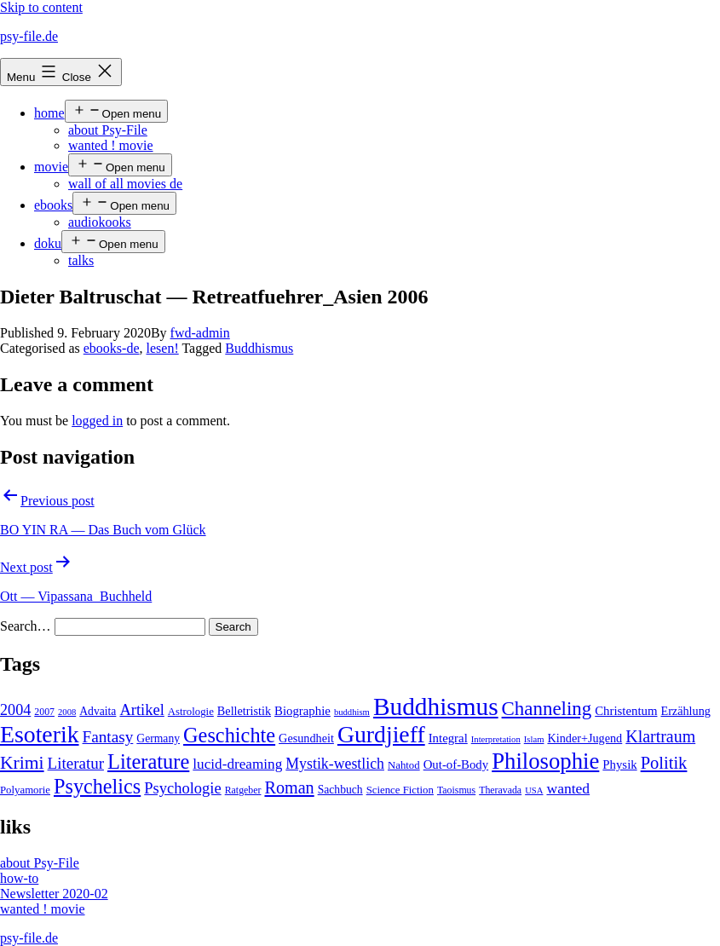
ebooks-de (112, 348)
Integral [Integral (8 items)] (448, 738)
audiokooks (99, 222)
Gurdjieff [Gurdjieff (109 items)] (381, 734)
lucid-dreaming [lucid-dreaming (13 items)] (237, 764)
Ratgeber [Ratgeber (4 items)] (243, 790)
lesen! (163, 348)
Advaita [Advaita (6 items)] (97, 711)
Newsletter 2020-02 (54, 893)
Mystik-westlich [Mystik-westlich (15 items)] (334, 763)
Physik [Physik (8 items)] (619, 764)
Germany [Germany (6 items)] (158, 738)
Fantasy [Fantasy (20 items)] (108, 737)
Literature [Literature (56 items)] (148, 761)
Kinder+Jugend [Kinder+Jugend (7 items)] (584, 738)
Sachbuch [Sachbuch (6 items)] (340, 789)
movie (51, 166)
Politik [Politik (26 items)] (664, 762)
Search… (25, 626)
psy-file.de (29, 36)
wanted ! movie (110, 145)
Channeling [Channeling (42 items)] (547, 708)
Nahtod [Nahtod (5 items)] (404, 765)
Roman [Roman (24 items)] (289, 787)
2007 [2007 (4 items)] (44, 712)
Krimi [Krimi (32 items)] (22, 763)
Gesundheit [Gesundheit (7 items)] (306, 738)
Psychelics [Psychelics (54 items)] (97, 786)
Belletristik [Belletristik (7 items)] (244, 711)
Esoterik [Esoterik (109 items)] (39, 734)
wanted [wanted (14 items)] (568, 788)
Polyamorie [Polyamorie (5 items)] (25, 790)
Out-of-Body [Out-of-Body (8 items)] (456, 764)
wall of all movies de (125, 183)
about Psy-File (107, 130)
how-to (19, 878)
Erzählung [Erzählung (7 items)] (685, 711)
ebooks (53, 205)
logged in (97, 420)
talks (81, 260)
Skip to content (41, 7)
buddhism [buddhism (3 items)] (352, 712)
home (49, 113)
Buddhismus (259, 348)
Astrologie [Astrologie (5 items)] (191, 712)
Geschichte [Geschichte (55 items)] (229, 735)
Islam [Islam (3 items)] (534, 739)
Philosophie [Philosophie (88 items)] (545, 761)
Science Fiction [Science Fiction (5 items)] (400, 790)
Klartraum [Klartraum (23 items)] (660, 736)
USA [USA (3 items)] (534, 790)
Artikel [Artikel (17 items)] (141, 709)
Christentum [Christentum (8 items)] (626, 711)
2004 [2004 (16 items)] (15, 709)
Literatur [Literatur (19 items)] (76, 763)
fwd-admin (200, 333)
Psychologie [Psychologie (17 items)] (182, 788)
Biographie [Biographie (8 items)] (302, 711)
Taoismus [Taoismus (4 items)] (456, 790)
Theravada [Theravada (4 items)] (500, 790)
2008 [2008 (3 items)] (67, 712)
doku (47, 243)
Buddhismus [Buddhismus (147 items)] (435, 706)
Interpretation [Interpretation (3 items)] (496, 739)
